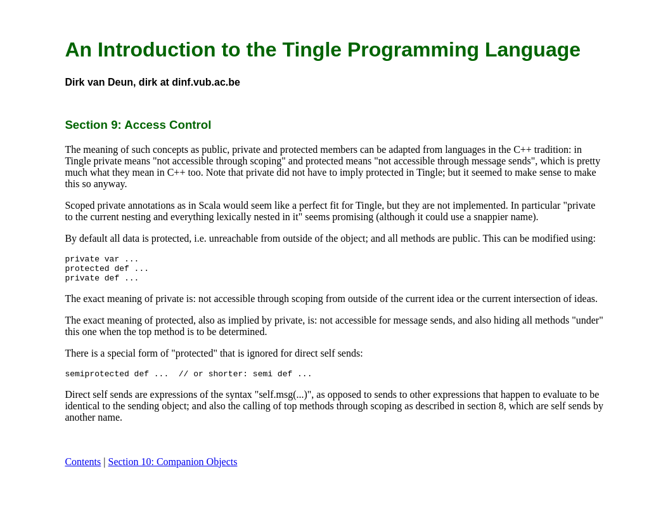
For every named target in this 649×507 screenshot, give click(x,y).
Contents (83, 469)
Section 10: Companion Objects (172, 469)
